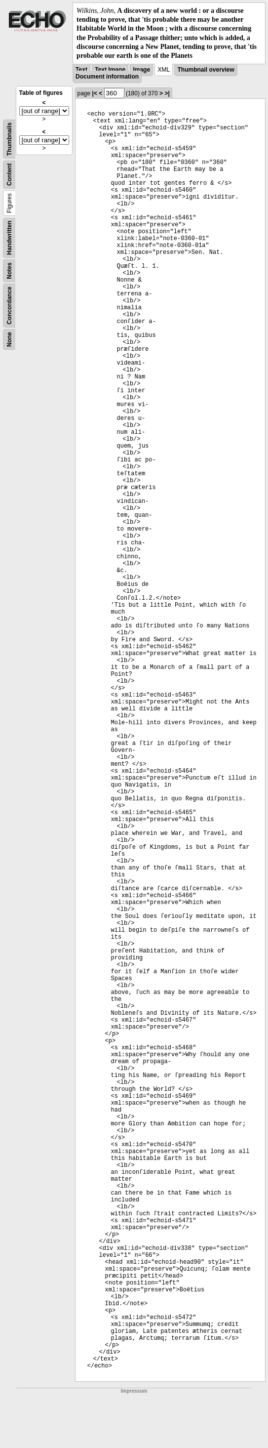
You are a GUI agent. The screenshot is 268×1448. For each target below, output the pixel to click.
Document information (107, 76)
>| (166, 93)
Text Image (110, 69)
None (9, 339)
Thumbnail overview (205, 69)
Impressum (134, 1391)
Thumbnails (9, 139)
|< (94, 93)
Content (9, 175)
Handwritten (9, 238)
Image (141, 69)
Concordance (9, 306)
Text (81, 69)
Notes (9, 270)
